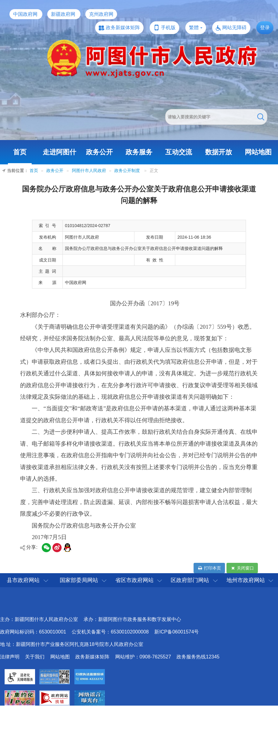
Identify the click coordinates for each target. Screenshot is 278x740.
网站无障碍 (234, 27)
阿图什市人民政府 (89, 170)
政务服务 (139, 152)
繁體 (194, 27)
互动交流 (178, 152)
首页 (20, 152)
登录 (265, 27)
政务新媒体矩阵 (123, 27)
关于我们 (35, 656)
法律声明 (10, 656)
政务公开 (99, 152)
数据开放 (218, 152)
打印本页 (209, 568)
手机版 (168, 27)
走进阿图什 (59, 152)
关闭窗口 (242, 568)
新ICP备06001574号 (176, 631)
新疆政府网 (63, 14)
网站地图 (258, 152)
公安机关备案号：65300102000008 (110, 631)
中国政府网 (25, 14)
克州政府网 (101, 14)
